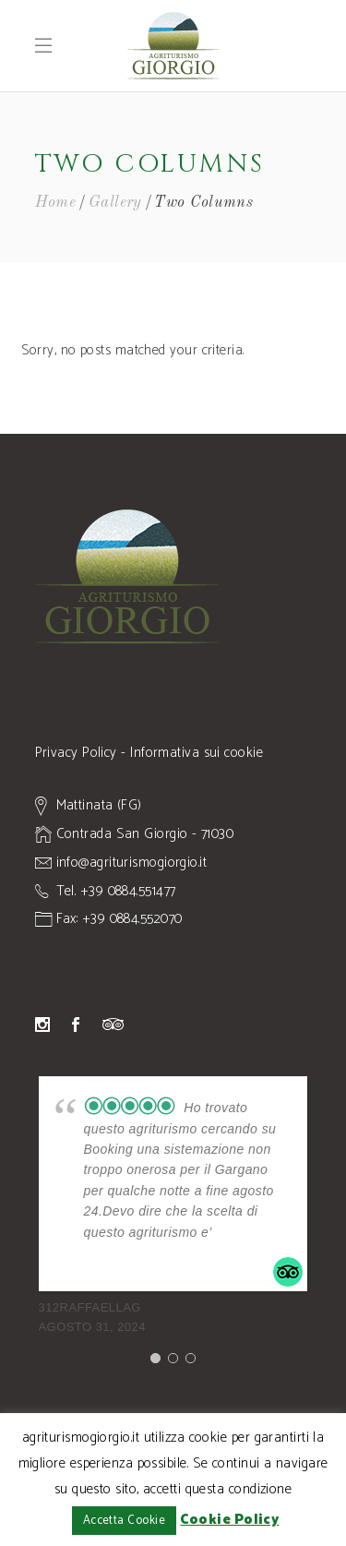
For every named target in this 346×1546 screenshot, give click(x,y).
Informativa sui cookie (196, 752)
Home (56, 202)
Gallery (115, 202)
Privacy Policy (76, 752)
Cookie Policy (229, 1519)
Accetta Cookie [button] (124, 1520)
